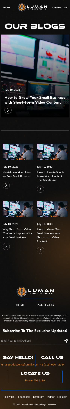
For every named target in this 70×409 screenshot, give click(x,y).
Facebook (23, 396)
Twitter (51, 396)
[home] (31, 7)
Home (20, 305)
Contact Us (59, 7)
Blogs (6, 7)
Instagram (38, 396)
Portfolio (45, 305)
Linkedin (62, 396)
